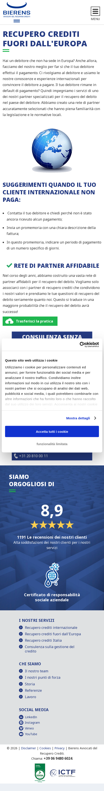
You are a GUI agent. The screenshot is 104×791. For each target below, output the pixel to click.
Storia (30, 684)
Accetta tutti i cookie (52, 431)
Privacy (59, 748)
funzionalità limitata (52, 444)
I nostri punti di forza (42, 677)
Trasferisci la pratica (34, 321)
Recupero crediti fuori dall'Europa (53, 634)
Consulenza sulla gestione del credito (49, 648)
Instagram (32, 722)
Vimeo (29, 728)
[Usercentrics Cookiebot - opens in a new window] (79, 345)
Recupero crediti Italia (43, 640)
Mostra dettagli (78, 418)
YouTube (31, 734)
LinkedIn (31, 717)
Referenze (33, 690)
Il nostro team (36, 671)
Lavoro (30, 696)
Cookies (45, 748)
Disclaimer (28, 748)
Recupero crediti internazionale (51, 627)
